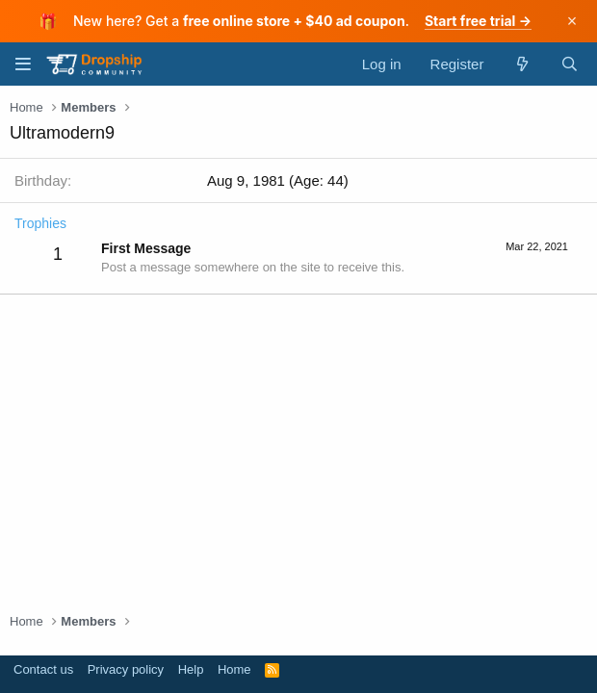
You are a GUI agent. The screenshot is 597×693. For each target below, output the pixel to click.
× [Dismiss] (572, 21)
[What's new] (521, 64)
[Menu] (22, 64)
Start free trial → (478, 21)
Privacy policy (126, 669)
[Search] (569, 64)
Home (234, 669)
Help (191, 669)
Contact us (43, 669)
